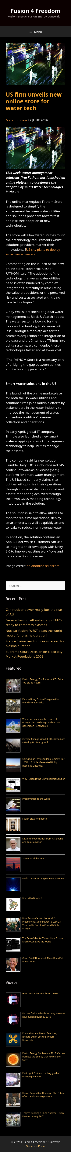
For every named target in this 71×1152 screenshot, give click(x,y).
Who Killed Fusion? (32, 898)
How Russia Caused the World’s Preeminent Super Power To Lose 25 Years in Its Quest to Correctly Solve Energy (41, 923)
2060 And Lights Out (33, 858)
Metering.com (16, 120)
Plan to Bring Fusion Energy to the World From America (40, 701)
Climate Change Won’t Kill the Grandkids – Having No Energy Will (43, 740)
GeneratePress (35, 1146)
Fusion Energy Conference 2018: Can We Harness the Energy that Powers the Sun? (43, 1057)
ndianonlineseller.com (43, 566)
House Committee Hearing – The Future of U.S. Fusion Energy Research (43, 1094)
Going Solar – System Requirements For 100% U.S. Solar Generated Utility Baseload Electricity (43, 762)
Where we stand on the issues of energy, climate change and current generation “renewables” (41, 722)
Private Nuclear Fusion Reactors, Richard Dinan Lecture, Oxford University (39, 1037)
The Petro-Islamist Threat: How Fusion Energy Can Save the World (42, 940)
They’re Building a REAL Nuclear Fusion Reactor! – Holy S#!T (43, 1114)
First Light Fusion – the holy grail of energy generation (41, 1075)
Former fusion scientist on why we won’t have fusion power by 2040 (43, 1015)
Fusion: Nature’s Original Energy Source (43, 878)
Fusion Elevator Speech (34, 818)
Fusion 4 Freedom (35, 11)
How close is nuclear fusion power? (40, 993)
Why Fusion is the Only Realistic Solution (43, 778)
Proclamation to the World (36, 798)
